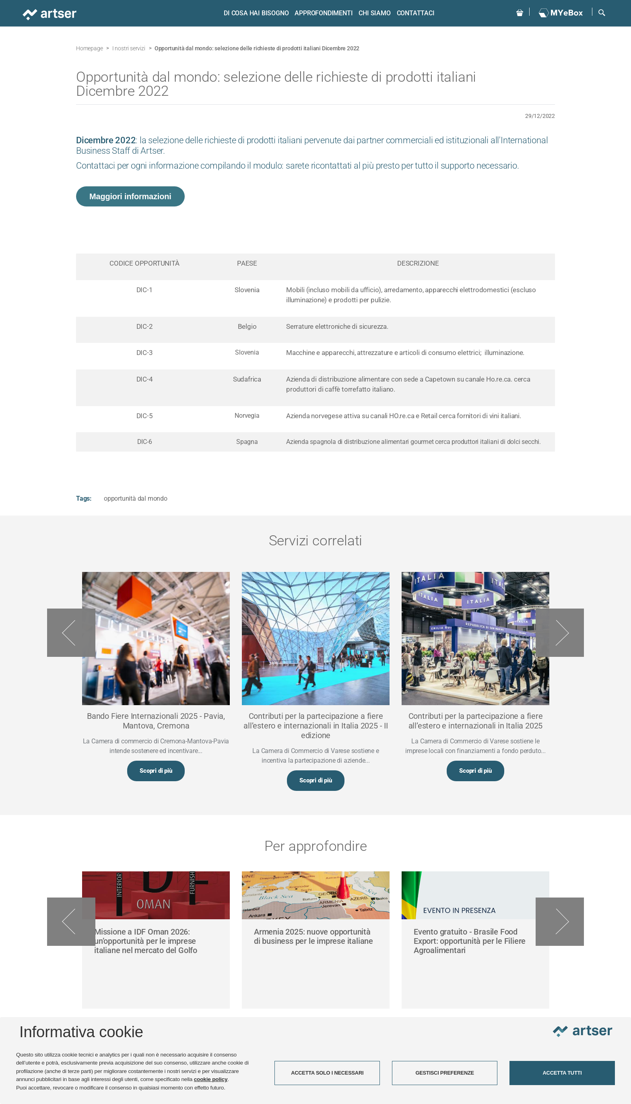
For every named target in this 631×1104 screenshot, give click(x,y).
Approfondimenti (324, 13)
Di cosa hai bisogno (256, 13)
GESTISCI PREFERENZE (444, 1073)
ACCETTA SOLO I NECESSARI (327, 1073)
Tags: (84, 498)
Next (560, 633)
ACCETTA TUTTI (562, 1073)
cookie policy (211, 1079)
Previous (71, 633)
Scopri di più (156, 770)
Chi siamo (374, 13)
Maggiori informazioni (130, 196)
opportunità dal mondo (135, 498)
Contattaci (416, 13)
